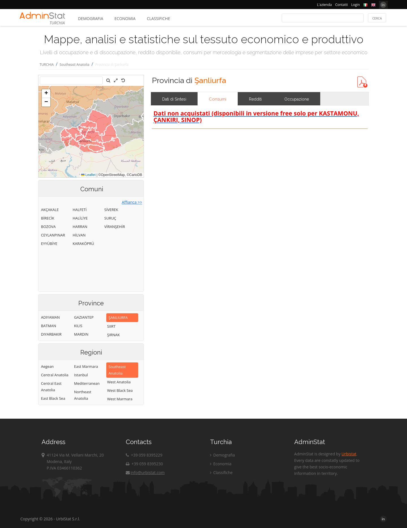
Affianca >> (132, 202)
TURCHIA (47, 64)
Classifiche (158, 18)
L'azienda (324, 4)
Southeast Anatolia (74, 64)
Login (355, 4)
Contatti (341, 4)
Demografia (90, 18)
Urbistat (348, 454)
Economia (124, 18)
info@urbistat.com (145, 472)
